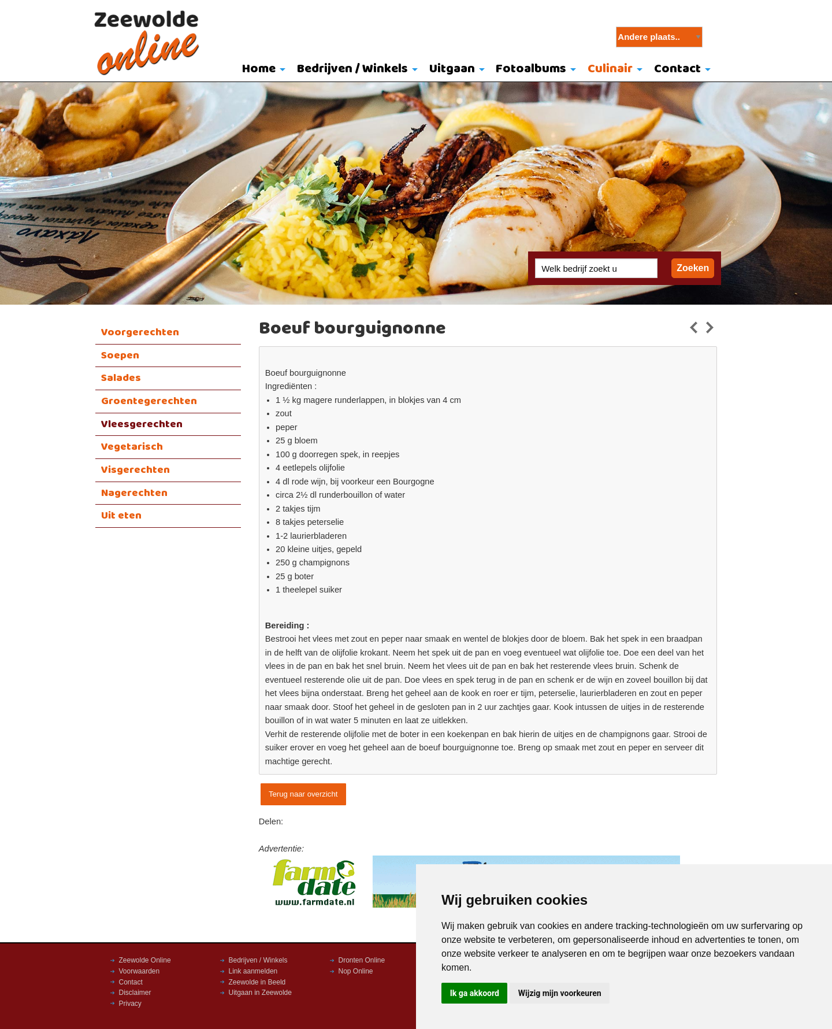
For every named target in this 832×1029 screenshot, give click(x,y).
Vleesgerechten (142, 424)
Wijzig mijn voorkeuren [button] (559, 993)
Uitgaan (452, 69)
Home (259, 69)
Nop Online (356, 971)
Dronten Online (362, 960)
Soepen (120, 355)
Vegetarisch (132, 447)
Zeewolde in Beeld (257, 982)
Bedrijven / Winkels (352, 69)
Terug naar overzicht (303, 794)
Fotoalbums (531, 69)
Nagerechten (134, 493)
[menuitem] (261, 70)
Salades (121, 378)
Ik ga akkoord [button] (474, 993)
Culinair (610, 69)
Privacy (130, 1004)
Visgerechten (135, 470)
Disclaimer (135, 993)
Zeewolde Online (145, 960)
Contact (677, 69)
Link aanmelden (253, 971)
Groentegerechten (149, 401)
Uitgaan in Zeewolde (260, 993)
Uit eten (121, 515)
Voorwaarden (139, 971)
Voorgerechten (140, 332)
